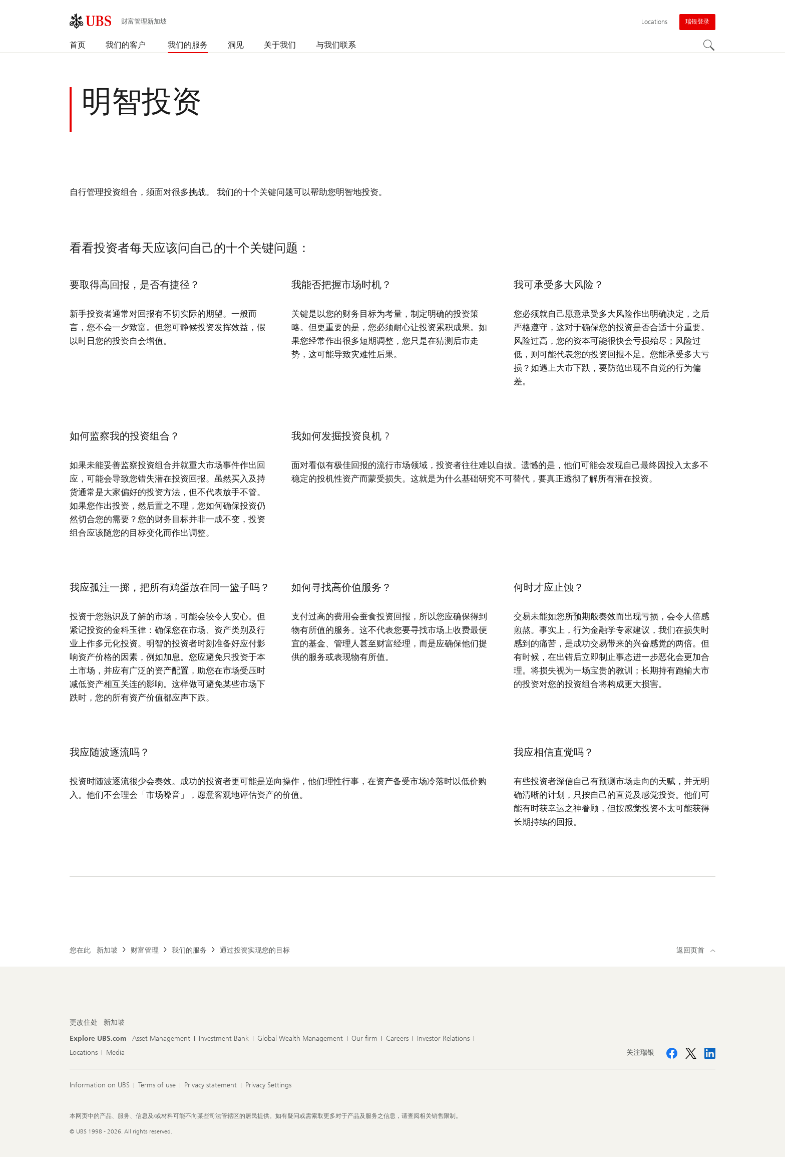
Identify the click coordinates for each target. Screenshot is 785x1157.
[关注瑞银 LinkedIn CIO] (709, 1053)
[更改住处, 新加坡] (114, 1023)
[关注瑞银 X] (690, 1053)
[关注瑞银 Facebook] (671, 1053)
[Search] (709, 46)
